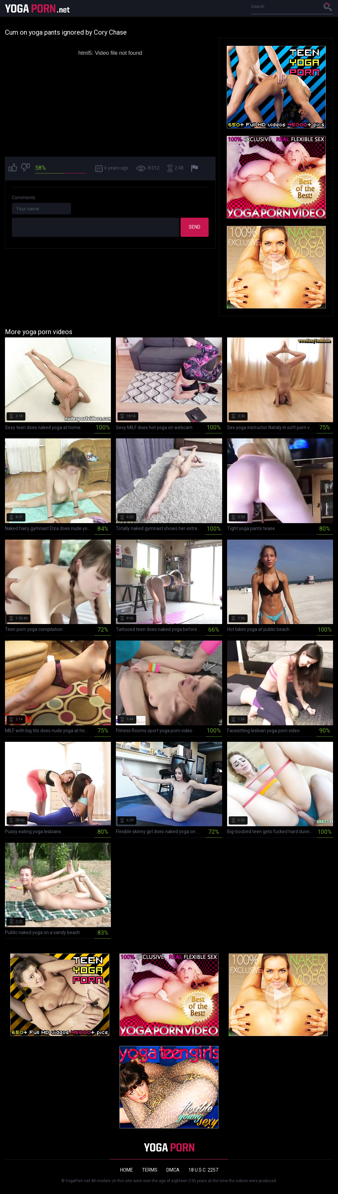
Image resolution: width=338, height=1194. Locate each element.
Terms (149, 1170)
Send (194, 227)
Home (126, 1170)
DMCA (173, 1170)
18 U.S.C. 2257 (203, 1170)
